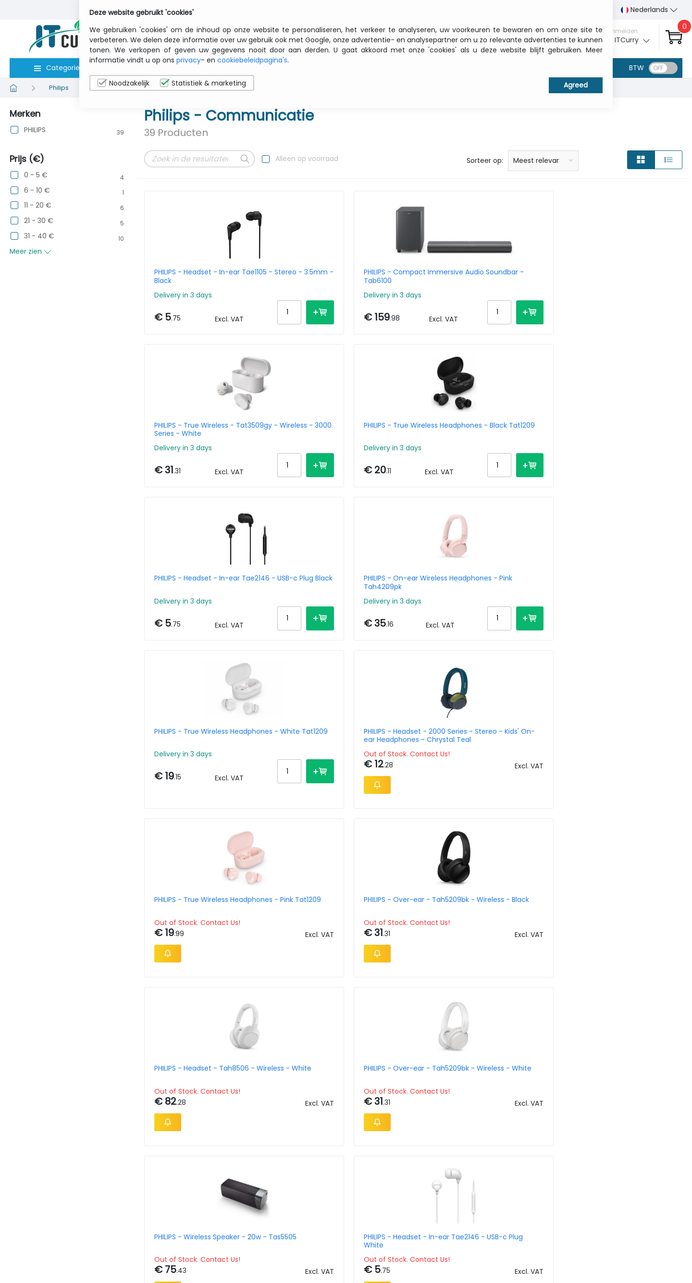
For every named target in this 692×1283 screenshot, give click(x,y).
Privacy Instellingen (633, 1251)
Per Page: (574, 1054)
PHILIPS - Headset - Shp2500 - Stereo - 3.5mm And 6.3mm (617, 946)
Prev (156, 1056)
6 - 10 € (37, 190)
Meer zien (30, 251)
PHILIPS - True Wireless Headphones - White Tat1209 (478, 441)
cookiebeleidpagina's (252, 60)
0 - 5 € (36, 175)
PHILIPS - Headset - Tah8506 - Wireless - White (480, 610)
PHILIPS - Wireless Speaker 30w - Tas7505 (342, 946)
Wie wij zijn (537, 1221)
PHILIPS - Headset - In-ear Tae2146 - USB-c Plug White (338, 778)
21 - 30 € (38, 221)
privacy (188, 60)
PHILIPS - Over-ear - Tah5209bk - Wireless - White (619, 610)
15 (619, 1054)
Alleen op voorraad (306, 158)
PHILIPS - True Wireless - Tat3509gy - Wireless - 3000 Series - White (477, 276)
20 (636, 1054)
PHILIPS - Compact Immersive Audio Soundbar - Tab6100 (341, 276)
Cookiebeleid (622, 1236)
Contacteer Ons (546, 1236)
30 (654, 1054)
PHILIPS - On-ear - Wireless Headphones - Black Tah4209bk (474, 778)
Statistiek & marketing (203, 83)
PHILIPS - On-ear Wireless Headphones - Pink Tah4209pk (343, 441)
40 (673, 1054)
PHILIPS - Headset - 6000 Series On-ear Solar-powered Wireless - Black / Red (206, 946)
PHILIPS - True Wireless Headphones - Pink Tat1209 (199, 610)
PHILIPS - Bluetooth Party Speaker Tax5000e (607, 778)
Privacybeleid (623, 1221)
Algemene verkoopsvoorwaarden (556, 1256)
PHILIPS (35, 130)
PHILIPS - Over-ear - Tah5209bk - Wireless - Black (344, 610)
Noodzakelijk (123, 83)
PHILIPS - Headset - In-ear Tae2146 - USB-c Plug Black (199, 441)
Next (220, 1056)
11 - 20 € (37, 205)
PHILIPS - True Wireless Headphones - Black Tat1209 (614, 276)
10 (603, 1054)
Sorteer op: (485, 160)
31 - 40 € (39, 236)
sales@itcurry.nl (383, 1230)
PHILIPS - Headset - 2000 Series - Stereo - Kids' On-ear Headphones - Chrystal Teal (618, 441)
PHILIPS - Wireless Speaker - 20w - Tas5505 (200, 778)
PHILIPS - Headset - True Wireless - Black (470, 946)
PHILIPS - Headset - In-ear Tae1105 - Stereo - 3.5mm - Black (200, 276)
